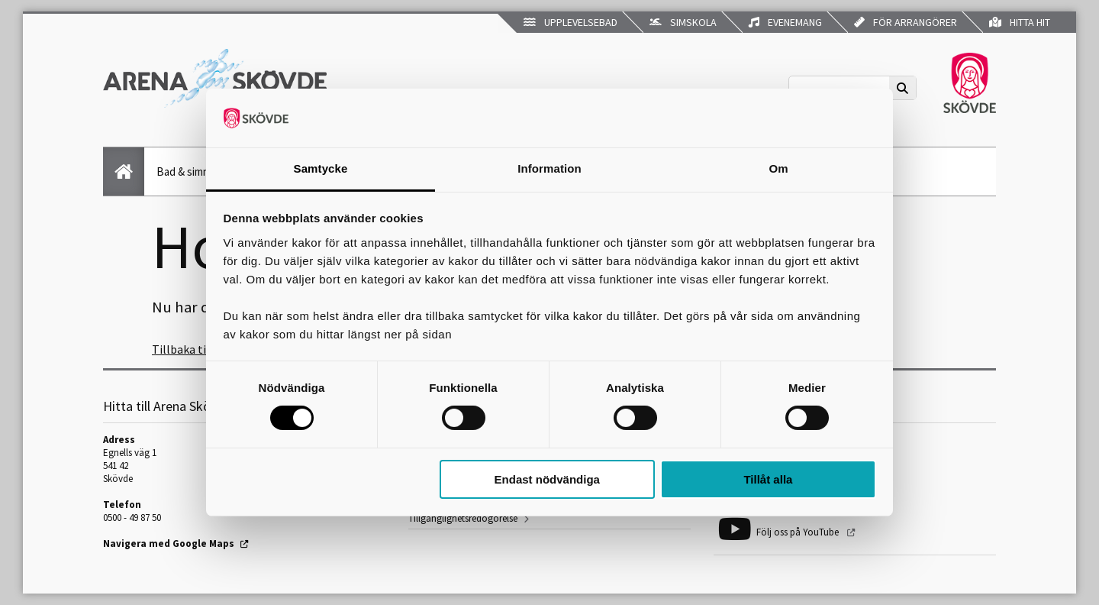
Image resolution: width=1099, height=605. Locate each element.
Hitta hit (1019, 22)
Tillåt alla (767, 479)
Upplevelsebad (570, 22)
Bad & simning (190, 171)
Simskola (683, 22)
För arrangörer (905, 22)
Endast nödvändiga (547, 479)
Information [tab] (549, 168)
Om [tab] (778, 168)
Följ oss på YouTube (798, 532)
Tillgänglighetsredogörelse (462, 518)
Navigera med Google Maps (168, 543)
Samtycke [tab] (321, 168)
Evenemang (785, 22)
